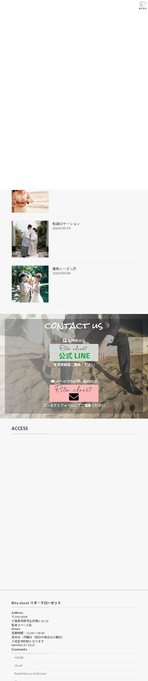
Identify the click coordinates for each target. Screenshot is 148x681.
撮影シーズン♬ (64, 269)
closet (18, 665)
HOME (19, 657)
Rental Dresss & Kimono (30, 673)
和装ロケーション (66, 224)
